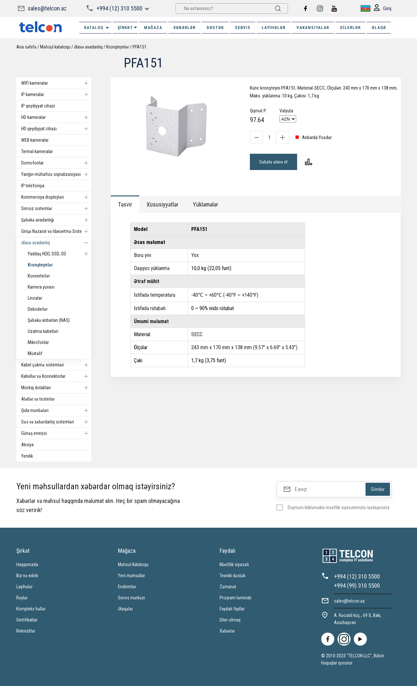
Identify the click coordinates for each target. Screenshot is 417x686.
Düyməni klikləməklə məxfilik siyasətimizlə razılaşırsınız (339, 507)
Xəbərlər (227, 631)
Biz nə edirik (27, 575)
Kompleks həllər (31, 608)
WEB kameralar (35, 140)
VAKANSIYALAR (312, 27)
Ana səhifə (26, 47)
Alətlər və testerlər (38, 399)
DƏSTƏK (215, 27)
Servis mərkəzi (131, 597)
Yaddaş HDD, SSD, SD (59, 253)
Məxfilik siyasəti (234, 564)
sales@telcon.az (47, 8)
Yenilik (27, 456)
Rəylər (22, 597)
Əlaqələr (125, 608)
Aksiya (27, 444)
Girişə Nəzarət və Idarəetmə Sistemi (56, 231)
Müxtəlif (35, 353)
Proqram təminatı (236, 597)
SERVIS (243, 27)
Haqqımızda (27, 564)
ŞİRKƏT (128, 27)
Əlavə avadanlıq (88, 47)
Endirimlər (127, 586)
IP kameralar (56, 94)
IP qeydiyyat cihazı (38, 105)
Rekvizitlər (25, 631)
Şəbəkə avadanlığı (56, 219)
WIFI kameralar (56, 83)
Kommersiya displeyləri (56, 197)
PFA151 (140, 47)
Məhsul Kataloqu (133, 564)
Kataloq (97, 27)
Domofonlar (56, 162)
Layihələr (273, 27)
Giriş (383, 8)
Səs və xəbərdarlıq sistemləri (56, 421)
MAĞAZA (153, 27)
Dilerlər (350, 27)
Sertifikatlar (26, 619)
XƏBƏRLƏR (184, 27)
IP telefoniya (32, 185)
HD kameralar (56, 117)
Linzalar (35, 298)
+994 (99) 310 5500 (357, 585)
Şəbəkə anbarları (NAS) (49, 320)
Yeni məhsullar (131, 575)
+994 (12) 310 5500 (119, 8)
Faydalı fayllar (232, 608)
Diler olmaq (230, 619)
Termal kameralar (37, 151)
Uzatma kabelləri (43, 331)
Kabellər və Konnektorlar (56, 376)
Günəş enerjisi (56, 433)
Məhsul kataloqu (55, 47)
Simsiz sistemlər (56, 208)
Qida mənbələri (56, 410)
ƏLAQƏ (379, 27)
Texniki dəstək (232, 575)
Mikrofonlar (38, 342)
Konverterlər (39, 276)
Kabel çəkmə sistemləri (56, 364)
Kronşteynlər (117, 47)
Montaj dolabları (56, 387)
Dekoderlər (38, 309)
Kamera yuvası (41, 287)
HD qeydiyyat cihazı (56, 128)
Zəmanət (228, 586)
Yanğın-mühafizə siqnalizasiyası (56, 174)
